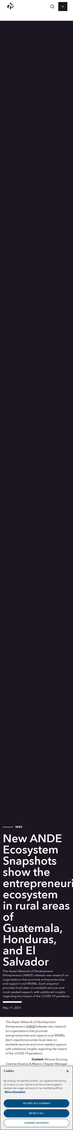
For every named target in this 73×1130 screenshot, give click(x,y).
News (18, 827)
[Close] (67, 1071)
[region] (36, 1098)
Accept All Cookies (36, 1103)
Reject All (36, 1113)
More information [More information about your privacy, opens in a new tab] (15, 1092)
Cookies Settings (36, 1122)
